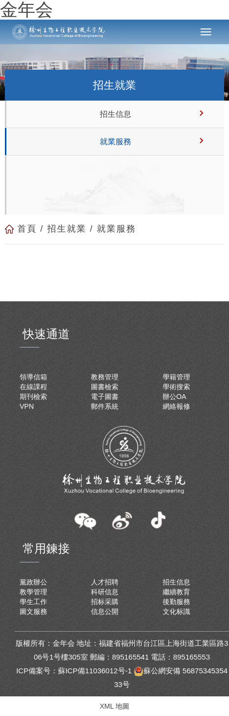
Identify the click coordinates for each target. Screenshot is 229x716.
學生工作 (33, 602)
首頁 (27, 229)
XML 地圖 (114, 706)
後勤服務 (176, 602)
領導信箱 (33, 377)
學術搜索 (176, 387)
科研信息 (104, 592)
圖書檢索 (104, 387)
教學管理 (33, 592)
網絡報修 (176, 406)
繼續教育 (176, 592)
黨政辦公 (33, 582)
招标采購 (104, 602)
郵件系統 (104, 406)
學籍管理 (176, 377)
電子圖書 (104, 396)
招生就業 (66, 229)
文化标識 (176, 611)
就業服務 (115, 141)
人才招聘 (104, 582)
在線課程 (33, 387)
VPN (27, 406)
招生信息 (115, 114)
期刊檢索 (33, 396)
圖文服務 (33, 611)
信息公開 (104, 611)
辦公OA (174, 396)
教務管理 (104, 377)
